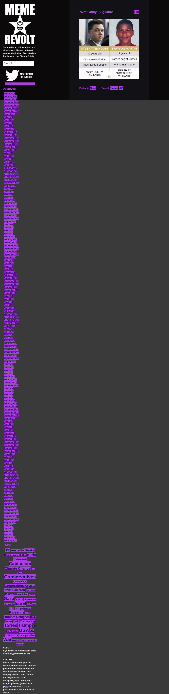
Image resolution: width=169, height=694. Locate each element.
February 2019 (10, 311)
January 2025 (10, 99)
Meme (93, 88)
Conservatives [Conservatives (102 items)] (20, 576)
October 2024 (10, 108)
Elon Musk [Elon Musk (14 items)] (31, 590)
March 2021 (9, 236)
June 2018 (9, 332)
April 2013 (8, 499)
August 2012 (10, 522)
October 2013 (10, 481)
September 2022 (11, 183)
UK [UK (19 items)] (34, 626)
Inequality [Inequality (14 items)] (9, 604)
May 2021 (8, 230)
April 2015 (8, 430)
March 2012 (9, 537)
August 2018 (10, 326)
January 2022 (10, 207)
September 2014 (11, 451)
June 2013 (9, 493)
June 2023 (9, 156)
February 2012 (10, 540)
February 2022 (10, 204)
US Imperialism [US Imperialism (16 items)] (26, 635)
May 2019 (8, 302)
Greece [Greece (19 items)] (19, 599)
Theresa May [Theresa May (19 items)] (27, 621)
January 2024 (10, 135)
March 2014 (9, 469)
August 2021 (10, 221)
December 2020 (11, 245)
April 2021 (8, 233)
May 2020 (8, 266)
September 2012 (11, 519)
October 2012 (10, 516)
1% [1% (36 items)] (7, 550)
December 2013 (11, 475)
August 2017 (10, 361)
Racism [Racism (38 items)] (10, 617)
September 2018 (11, 323)
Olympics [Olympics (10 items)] (27, 608)
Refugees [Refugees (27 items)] (23, 617)
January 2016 (10, 406)
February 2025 (10, 96)
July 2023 (8, 153)
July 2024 (8, 117)
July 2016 (8, 388)
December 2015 (11, 409)
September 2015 (11, 415)
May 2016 (8, 394)
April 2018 (8, 338)
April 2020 (8, 269)
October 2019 (10, 287)
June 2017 (9, 367)
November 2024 (11, 105)
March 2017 (9, 376)
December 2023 (11, 138)
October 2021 (10, 215)
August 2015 (10, 418)
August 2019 (10, 293)
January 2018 (10, 347)
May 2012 (8, 531)
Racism (114, 88)
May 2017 (8, 370)
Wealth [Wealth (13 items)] (15, 640)
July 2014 (8, 457)
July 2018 (8, 329)
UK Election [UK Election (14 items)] (12, 631)
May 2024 (8, 123)
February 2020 (10, 275)
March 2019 (9, 308)
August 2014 (10, 454)
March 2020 (9, 272)
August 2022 (10, 186)
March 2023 (9, 165)
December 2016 (11, 385)
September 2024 (11, 111)
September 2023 (11, 147)
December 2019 (11, 281)
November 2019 (11, 284)
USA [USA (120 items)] (24, 630)
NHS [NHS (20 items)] (11, 608)
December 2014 (11, 442)
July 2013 (8, 490)
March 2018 (9, 341)
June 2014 (9, 460)
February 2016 (10, 403)
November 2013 (11, 478)
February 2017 (10, 379)
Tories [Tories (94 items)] (10, 625)
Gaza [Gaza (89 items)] (9, 598)
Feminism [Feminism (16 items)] (22, 594)
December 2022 (11, 174)
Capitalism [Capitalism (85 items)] (20, 563)
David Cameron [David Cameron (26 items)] (14, 590)
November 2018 (11, 320)
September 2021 (11, 218)
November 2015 (11, 412)
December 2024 (11, 102)
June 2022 (9, 192)
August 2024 (10, 114)
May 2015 (8, 427)
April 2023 (8, 162)
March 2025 (9, 93)
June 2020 (9, 263)
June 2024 (9, 120)
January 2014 (10, 472)
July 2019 (8, 296)
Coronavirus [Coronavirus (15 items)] (20, 581)
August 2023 (10, 150)
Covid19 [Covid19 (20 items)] (30, 585)
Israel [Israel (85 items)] (20, 603)
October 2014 (10, 448)
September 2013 (11, 484)
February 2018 (10, 344)
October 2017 (10, 356)
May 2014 (8, 463)
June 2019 (9, 299)
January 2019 (10, 314)
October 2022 (10, 180)
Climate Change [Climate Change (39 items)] (18, 568)
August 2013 (10, 487)
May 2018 (8, 335)
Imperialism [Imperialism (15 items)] (30, 599)
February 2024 (10, 132)
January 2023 (10, 171)
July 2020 (8, 260)
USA (121, 88)
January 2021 (10, 242)
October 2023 (10, 144)
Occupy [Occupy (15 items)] (19, 608)
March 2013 (9, 502)
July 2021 (8, 224)
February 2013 (10, 505)
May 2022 (8, 195)
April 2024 (8, 126)
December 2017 (11, 350)
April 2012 (8, 534)
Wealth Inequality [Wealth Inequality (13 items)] (28, 640)
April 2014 (8, 466)
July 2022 (8, 189)
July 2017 (8, 364)
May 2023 (8, 159)
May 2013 (8, 496)
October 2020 (10, 251)
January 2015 (10, 439)
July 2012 (8, 525)
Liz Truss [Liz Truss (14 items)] (31, 604)
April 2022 (8, 198)
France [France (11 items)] (32, 595)
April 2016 (8, 397)
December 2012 (11, 511)
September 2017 (11, 359)
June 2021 (9, 227)
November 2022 (11, 177)
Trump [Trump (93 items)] (25, 625)
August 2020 (10, 257)
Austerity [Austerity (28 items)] (17, 550)
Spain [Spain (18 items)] (16, 621)
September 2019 (11, 290)
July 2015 (8, 421)
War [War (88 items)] (7, 639)
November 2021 (11, 212)
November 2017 (11, 353)
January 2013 (10, 508)
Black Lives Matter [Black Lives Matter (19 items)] (15, 555)
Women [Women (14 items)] (20, 644)
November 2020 (11, 248)
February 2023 (10, 168)
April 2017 (8, 373)
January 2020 (10, 278)
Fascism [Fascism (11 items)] (13, 595)
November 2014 (11, 445)
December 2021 (11, 209)
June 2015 (9, 424)
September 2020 (11, 254)
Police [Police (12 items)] (28, 613)
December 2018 (11, 317)
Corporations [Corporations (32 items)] (15, 585)
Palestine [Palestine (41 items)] (16, 612)
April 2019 (8, 305)
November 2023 (11, 141)
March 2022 (9, 201)
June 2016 (9, 391)
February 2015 (10, 436)
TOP (6, 687)
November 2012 (11, 514)
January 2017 (10, 382)
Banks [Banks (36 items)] (29, 550)
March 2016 (9, 400)
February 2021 (10, 239)
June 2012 (9, 528)
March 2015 (9, 433)
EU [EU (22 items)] (7, 594)
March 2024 (9, 129)
